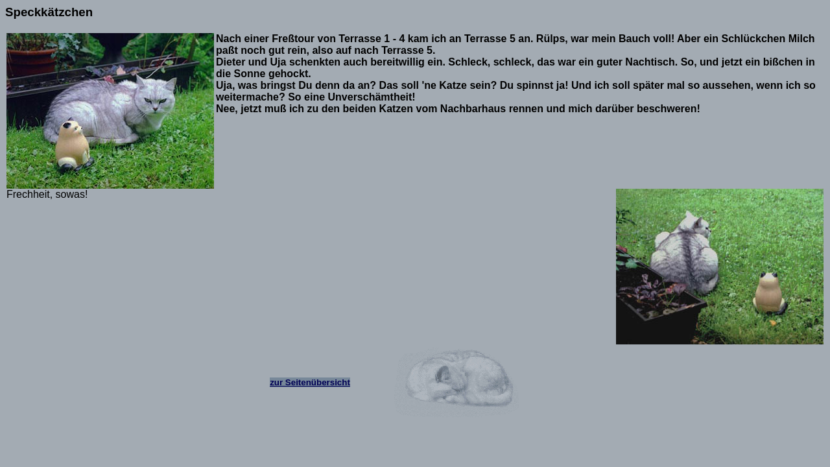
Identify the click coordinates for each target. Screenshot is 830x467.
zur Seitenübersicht (310, 382)
